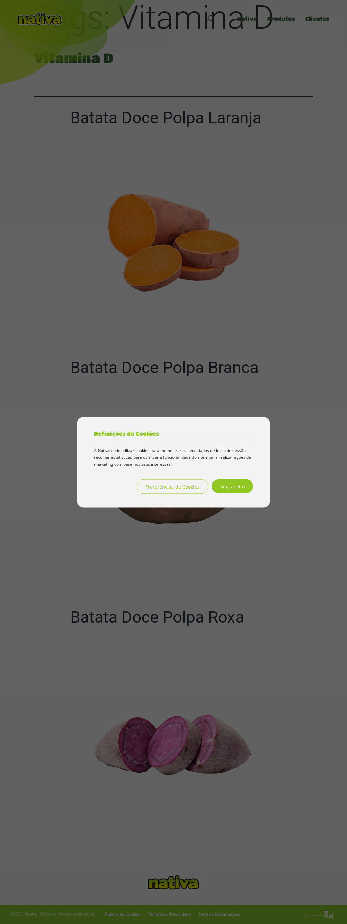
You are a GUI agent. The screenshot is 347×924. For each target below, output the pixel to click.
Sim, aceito (232, 486)
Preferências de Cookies (172, 486)
